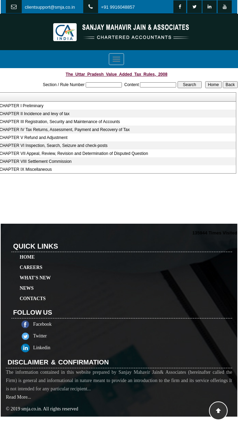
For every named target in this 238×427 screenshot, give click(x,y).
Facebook (50, 324)
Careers (31, 259)
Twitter (48, 335)
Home (27, 249)
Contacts (33, 290)
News (27, 280)
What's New (35, 269)
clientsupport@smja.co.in (50, 7)
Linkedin (49, 347)
